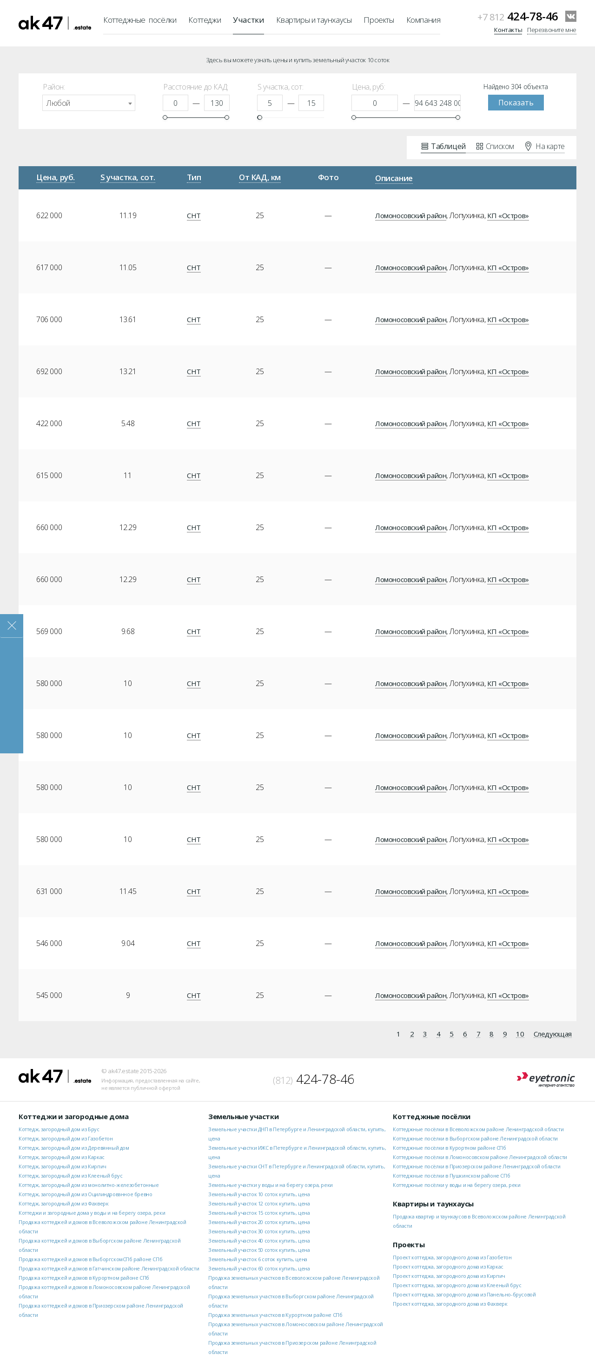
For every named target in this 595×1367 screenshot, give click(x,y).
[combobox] (88, 103)
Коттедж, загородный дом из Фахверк (63, 1203)
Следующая (553, 1034)
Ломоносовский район (410, 215)
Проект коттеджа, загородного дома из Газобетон (452, 1257)
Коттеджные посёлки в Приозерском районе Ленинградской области (477, 1166)
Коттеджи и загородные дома (74, 1116)
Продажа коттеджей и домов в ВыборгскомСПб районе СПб (90, 1259)
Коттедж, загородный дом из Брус (59, 1129)
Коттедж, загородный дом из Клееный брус (70, 1175)
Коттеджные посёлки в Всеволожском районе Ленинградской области (478, 1129)
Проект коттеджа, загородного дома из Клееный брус (457, 1285)
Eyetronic (546, 1080)
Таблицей (444, 145)
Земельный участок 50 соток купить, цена (259, 1249)
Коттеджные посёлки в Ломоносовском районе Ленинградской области (480, 1156)
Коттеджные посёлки (139, 19)
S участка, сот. (127, 177)
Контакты (508, 30)
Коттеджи (204, 19)
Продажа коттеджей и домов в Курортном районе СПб (84, 1277)
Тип (194, 177)
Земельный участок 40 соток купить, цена (259, 1240)
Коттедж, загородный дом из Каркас (62, 1156)
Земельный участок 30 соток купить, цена (259, 1231)
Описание (394, 178)
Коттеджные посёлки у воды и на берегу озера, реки (456, 1184)
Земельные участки (243, 1116)
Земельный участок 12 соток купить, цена (259, 1203)
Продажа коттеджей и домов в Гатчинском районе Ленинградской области (109, 1268)
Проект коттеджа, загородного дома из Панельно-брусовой (464, 1294)
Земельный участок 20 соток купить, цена (259, 1221)
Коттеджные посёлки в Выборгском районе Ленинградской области (475, 1138)
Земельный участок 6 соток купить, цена (257, 1259)
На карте (545, 145)
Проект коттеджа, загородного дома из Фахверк (450, 1303)
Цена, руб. (55, 177)
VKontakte (570, 16)
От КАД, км (260, 177)
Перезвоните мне (551, 30)
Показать (516, 102)
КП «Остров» (508, 215)
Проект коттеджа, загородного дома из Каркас (448, 1266)
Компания (423, 19)
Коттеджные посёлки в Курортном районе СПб (449, 1147)
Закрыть (11, 626)
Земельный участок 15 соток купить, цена (259, 1212)
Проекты (379, 19)
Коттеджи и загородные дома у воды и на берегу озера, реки (92, 1212)
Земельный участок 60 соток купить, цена (259, 1268)
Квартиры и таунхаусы (313, 19)
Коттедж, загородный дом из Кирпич (62, 1166)
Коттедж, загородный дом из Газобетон (66, 1138)
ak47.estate (55, 1076)
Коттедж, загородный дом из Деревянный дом (74, 1147)
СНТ (194, 215)
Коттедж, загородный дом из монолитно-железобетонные (89, 1184)
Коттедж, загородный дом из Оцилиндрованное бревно (85, 1194)
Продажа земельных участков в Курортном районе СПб (275, 1314)
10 (520, 1034)
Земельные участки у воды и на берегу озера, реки (270, 1184)
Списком (495, 145)
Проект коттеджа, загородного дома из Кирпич (449, 1275)
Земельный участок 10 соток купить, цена (259, 1194)
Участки (248, 19)
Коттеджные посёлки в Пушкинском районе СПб (451, 1175)
